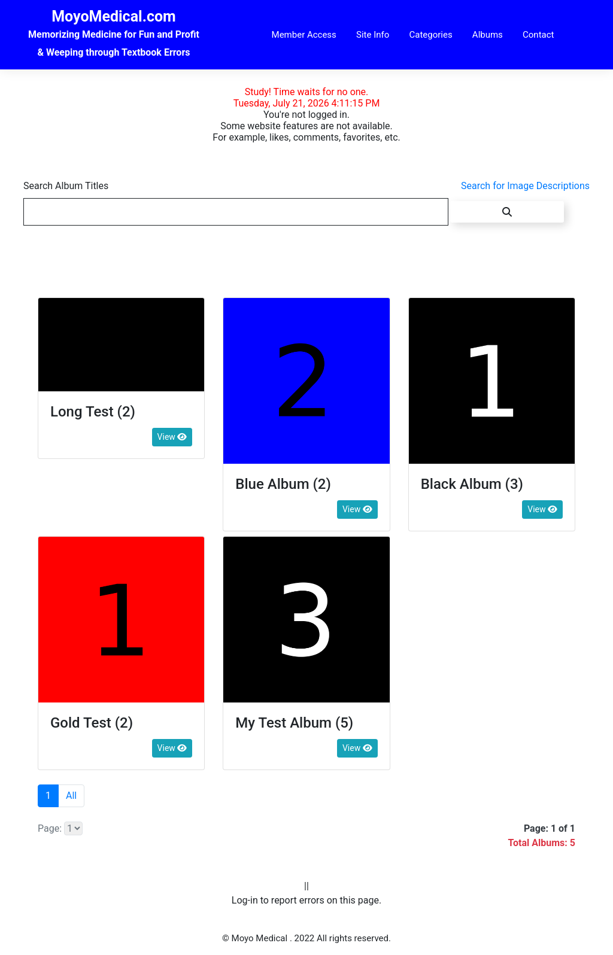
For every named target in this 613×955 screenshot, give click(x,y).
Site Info (372, 34)
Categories (430, 34)
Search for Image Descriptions (525, 185)
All (71, 795)
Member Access (304, 34)
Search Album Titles (65, 185)
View (172, 437)
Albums (487, 34)
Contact (538, 34)
